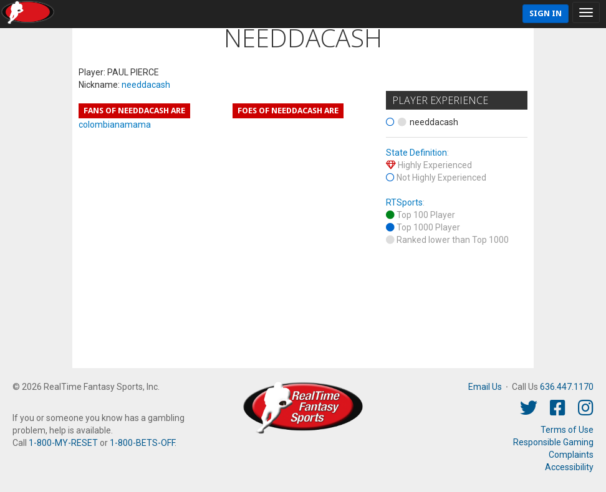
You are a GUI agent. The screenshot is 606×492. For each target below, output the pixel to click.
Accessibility (569, 467)
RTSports (404, 202)
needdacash (146, 85)
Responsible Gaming (553, 442)
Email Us (485, 387)
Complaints (571, 455)
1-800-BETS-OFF (142, 443)
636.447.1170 (567, 387)
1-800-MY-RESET (63, 443)
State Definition (416, 153)
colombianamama (115, 125)
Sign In (545, 13)
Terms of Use (567, 430)
